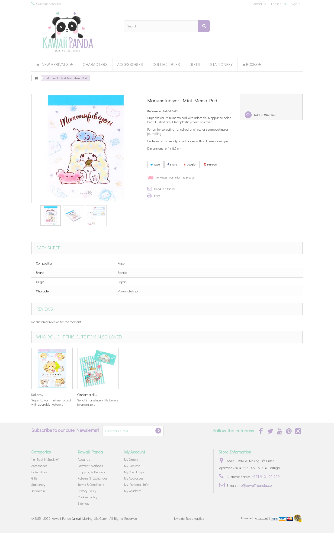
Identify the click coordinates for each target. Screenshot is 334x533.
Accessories (130, 64)
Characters (95, 64)
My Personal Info (136, 484)
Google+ (190, 164)
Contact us (258, 4)
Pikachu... (130, 394)
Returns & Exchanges (93, 478)
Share (172, 164)
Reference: (154, 111)
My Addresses (134, 478)
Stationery (221, 64)
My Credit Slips (134, 472)
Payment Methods (90, 465)
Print (157, 196)
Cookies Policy (87, 497)
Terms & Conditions (91, 484)
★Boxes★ (251, 64)
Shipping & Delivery (91, 472)
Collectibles (166, 64)
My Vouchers (132, 491)
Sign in (295, 4)
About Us (84, 459)
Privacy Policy (87, 491)
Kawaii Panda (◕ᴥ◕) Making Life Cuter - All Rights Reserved (94, 518)
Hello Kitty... (85, 394)
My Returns (132, 465)
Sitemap (83, 503)
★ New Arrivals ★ (54, 64)
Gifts (194, 64)
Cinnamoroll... (270, 394)
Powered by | (256, 518)
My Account (134, 452)
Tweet (155, 164)
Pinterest (210, 164)
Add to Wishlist (264, 115)
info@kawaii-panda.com (256, 485)
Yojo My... (38, 394)
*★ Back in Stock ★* (45, 459)
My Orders (131, 459)
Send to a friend (164, 189)
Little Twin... (177, 394)
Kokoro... (221, 394)
